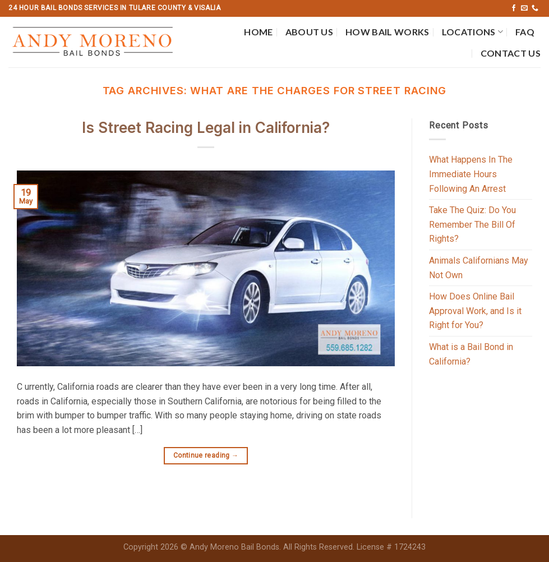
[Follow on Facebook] (513, 8)
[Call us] (535, 8)
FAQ (524, 31)
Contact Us (511, 53)
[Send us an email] (524, 8)
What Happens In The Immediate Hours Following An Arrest (471, 174)
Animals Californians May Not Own (478, 267)
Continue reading (206, 455)
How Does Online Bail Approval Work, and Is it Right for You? (475, 310)
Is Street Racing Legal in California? (206, 127)
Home (258, 31)
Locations (472, 32)
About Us (309, 31)
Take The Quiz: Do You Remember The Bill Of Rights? (472, 224)
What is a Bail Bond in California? (471, 354)
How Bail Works (387, 31)
